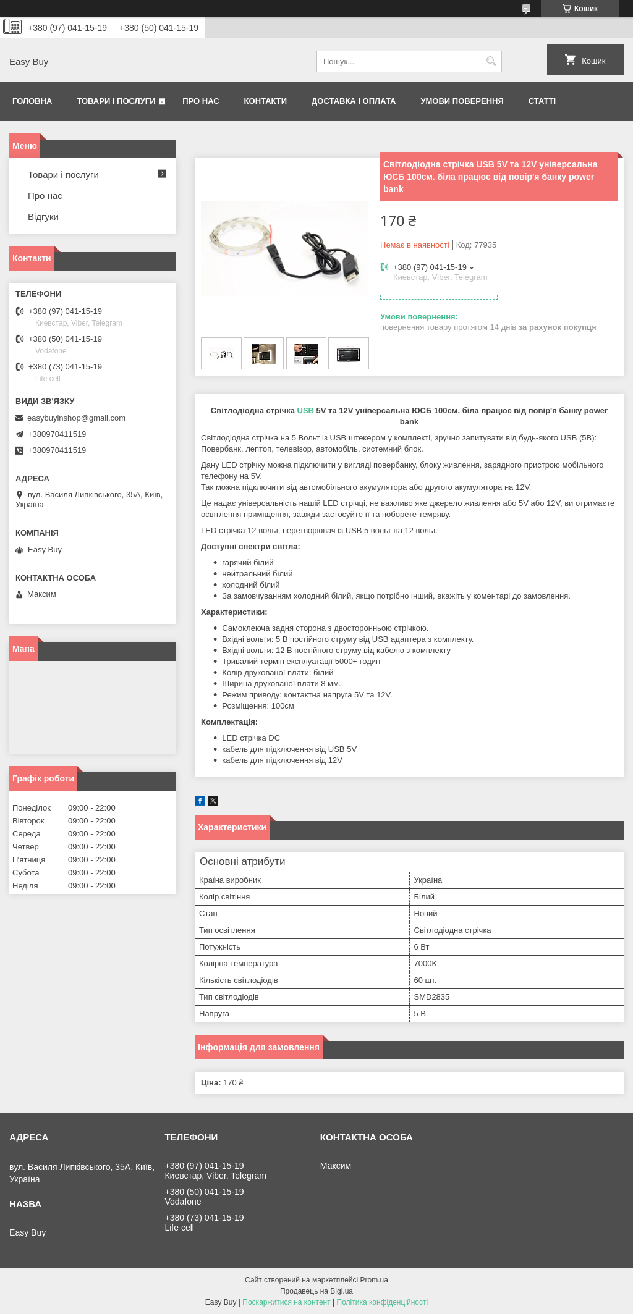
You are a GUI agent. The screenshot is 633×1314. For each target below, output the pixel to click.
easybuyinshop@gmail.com (76, 418)
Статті (542, 101)
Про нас (200, 101)
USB (305, 410)
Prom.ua (374, 1280)
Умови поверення (461, 101)
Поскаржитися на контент (286, 1302)
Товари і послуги (116, 101)
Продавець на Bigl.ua (316, 1291)
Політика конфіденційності (382, 1302)
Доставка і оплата (354, 101)
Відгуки (43, 216)
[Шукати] (491, 61)
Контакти (265, 101)
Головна (32, 101)
